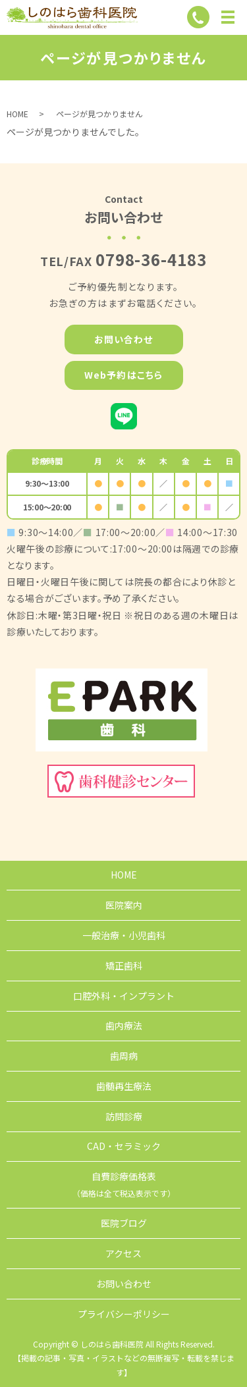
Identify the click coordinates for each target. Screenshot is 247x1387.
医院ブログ (124, 1223)
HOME (17, 113)
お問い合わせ (123, 339)
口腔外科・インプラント (124, 995)
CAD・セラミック (124, 1146)
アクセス (123, 1253)
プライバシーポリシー (124, 1313)
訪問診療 (123, 1116)
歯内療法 (123, 1025)
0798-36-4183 (151, 259)
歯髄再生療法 (123, 1086)
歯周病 (124, 1055)
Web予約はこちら (123, 374)
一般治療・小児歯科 (123, 935)
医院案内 (123, 904)
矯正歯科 (123, 965)
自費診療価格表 (123, 1184)
